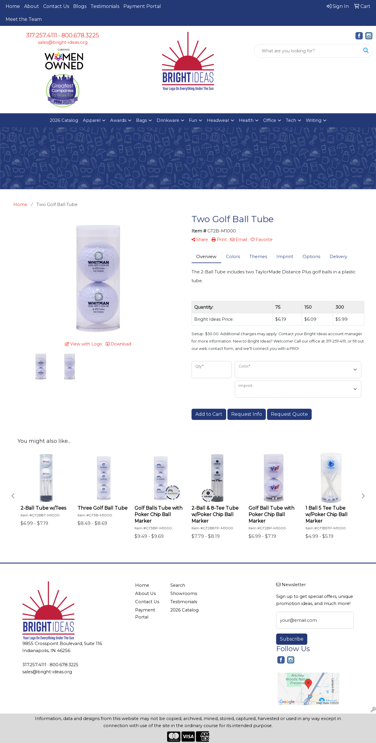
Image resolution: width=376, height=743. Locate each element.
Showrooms (183, 593)
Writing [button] (313, 120)
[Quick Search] (307, 51)
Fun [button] (193, 120)
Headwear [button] (218, 120)
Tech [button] (291, 120)
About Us (145, 593)
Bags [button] (141, 120)
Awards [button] (118, 120)
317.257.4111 (41, 35)
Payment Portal (142, 6)
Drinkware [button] (168, 120)
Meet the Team (24, 19)
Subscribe (291, 639)
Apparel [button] (91, 120)
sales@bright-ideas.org (63, 42)
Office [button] (269, 120)
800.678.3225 (80, 35)
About (31, 6)
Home (13, 6)
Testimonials (104, 6)
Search (177, 585)
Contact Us (56, 6)
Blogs (79, 6)
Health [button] (246, 120)
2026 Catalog (64, 120)
